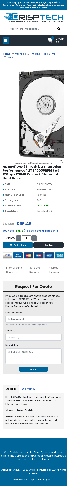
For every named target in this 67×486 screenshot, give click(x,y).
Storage (20, 53)
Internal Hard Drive (43, 53)
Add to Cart (18, 245)
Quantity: (10, 330)
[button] (55, 40)
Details (11, 389)
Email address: (14, 312)
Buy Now (48, 245)
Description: (12, 345)
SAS (10, 57)
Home (6, 53)
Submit (33, 369)
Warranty (28, 389)
